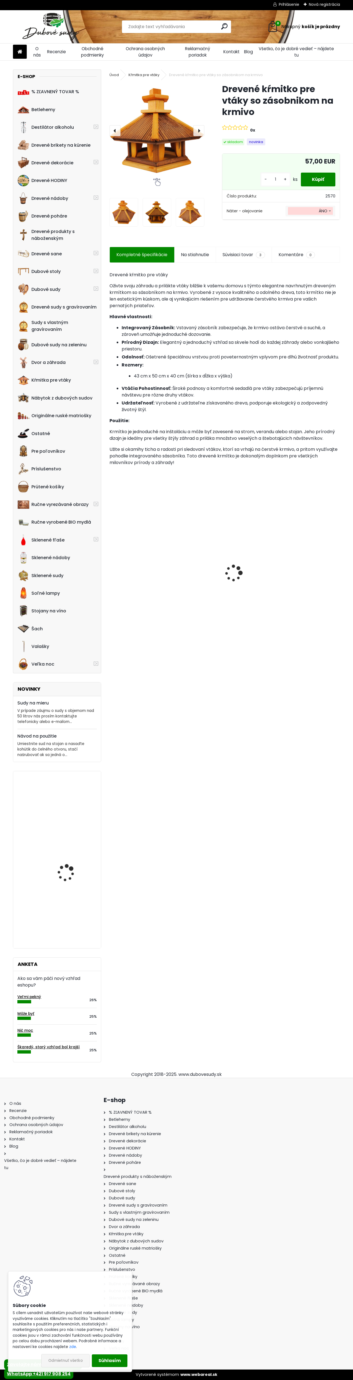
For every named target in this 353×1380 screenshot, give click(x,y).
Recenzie (56, 52)
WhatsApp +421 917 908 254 (39, 1374)
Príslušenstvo (39, 469)
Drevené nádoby (43, 198)
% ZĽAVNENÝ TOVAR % (48, 92)
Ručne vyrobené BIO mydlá (54, 522)
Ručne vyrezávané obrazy (53, 504)
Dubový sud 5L (207, 583)
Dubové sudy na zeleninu (52, 344)
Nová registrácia (324, 4)
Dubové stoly (39, 271)
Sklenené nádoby (44, 558)
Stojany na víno (42, 611)
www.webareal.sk (198, 1374)
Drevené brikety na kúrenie (54, 145)
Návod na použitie (37, 736)
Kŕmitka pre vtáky (44, 380)
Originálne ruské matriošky (54, 416)
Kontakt (231, 52)
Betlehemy (36, 109)
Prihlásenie (289, 4)
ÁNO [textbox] (323, 211)
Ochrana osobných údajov (145, 52)
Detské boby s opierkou (138, 578)
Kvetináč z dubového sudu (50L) (69, 854)
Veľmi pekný (29, 997)
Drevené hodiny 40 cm (71, 797)
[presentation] (115, 130)
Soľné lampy (39, 593)
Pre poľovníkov (41, 451)
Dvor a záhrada (42, 362)
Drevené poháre (42, 216)
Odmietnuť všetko (65, 1360)
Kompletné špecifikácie (141, 254)
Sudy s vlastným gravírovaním (43, 326)
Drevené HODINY (42, 180)
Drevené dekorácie (45, 162)
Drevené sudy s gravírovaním (57, 307)
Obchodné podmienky (92, 52)
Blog (248, 52)
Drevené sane (40, 253)
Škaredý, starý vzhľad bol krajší (48, 1047)
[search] (224, 26)
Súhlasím (109, 1360)
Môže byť (25, 1013)
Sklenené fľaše (41, 540)
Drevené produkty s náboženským (46, 235)
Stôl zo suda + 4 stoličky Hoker (303, 580)
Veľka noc (36, 664)
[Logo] (51, 27)
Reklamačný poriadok (197, 52)
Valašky (33, 646)
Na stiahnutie (195, 254)
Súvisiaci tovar (244, 254)
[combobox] (310, 211)
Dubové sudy (39, 289)
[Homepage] (20, 52)
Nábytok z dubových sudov (55, 398)
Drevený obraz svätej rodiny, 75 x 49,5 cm (69, 908)
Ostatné (34, 433)
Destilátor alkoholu (46, 127)
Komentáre (297, 254)
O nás (37, 52)
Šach (30, 628)
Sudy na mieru (33, 703)
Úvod (114, 74)
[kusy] (275, 179)
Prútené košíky (41, 486)
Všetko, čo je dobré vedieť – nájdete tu (296, 52)
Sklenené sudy (40, 575)
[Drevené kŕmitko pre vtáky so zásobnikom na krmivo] (156, 130)
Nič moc (25, 1030)
